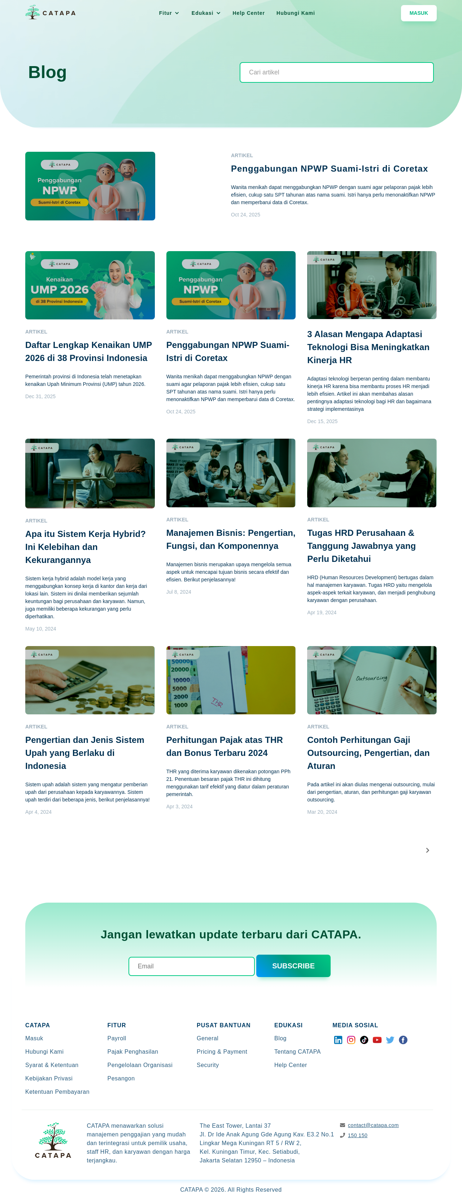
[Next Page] (428, 850)
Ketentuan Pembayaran (57, 1092)
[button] (169, 13)
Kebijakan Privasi (49, 1078)
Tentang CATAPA (297, 1052)
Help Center (249, 13)
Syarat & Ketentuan (52, 1065)
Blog (280, 1038)
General (207, 1038)
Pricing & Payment (222, 1052)
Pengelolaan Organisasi (140, 1065)
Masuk (419, 13)
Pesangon (121, 1078)
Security (208, 1065)
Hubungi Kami (295, 13)
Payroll (117, 1038)
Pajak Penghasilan (133, 1052)
